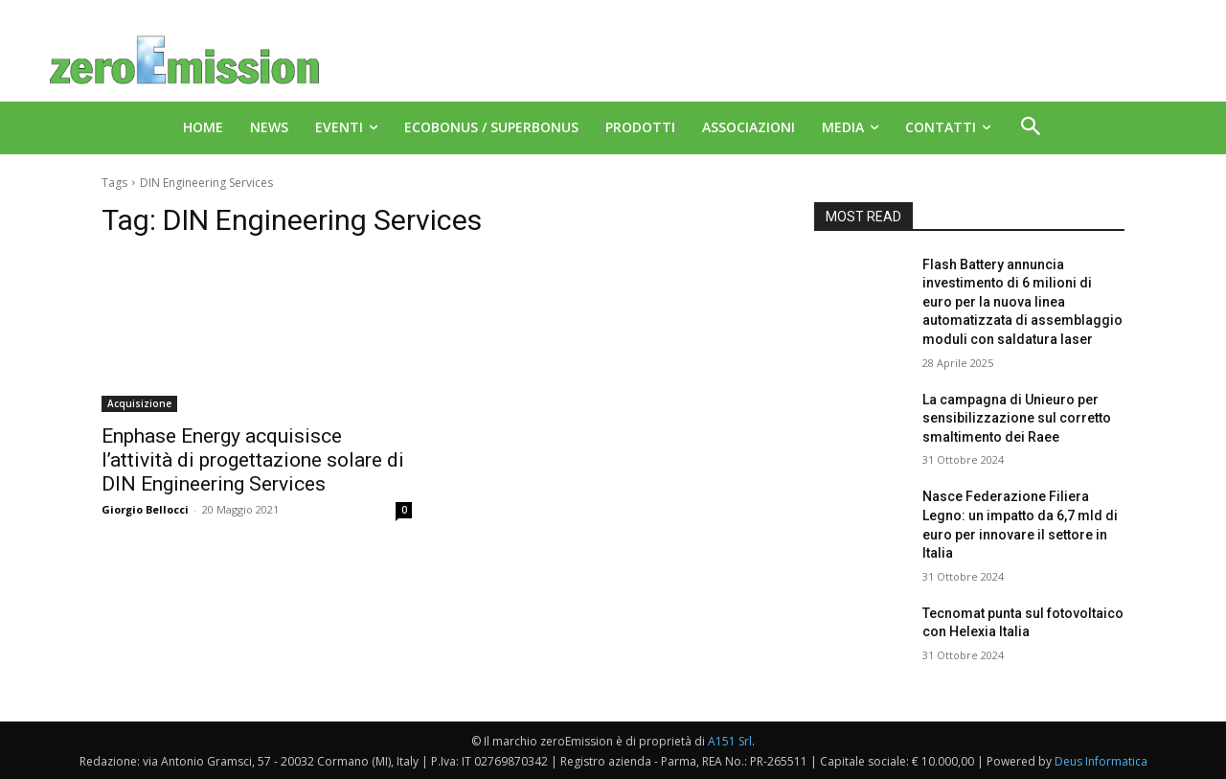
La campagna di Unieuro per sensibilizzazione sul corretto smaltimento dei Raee (1016, 418)
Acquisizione (139, 403)
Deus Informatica (1101, 761)
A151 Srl (730, 741)
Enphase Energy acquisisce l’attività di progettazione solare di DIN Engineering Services (253, 459)
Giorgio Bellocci (145, 509)
